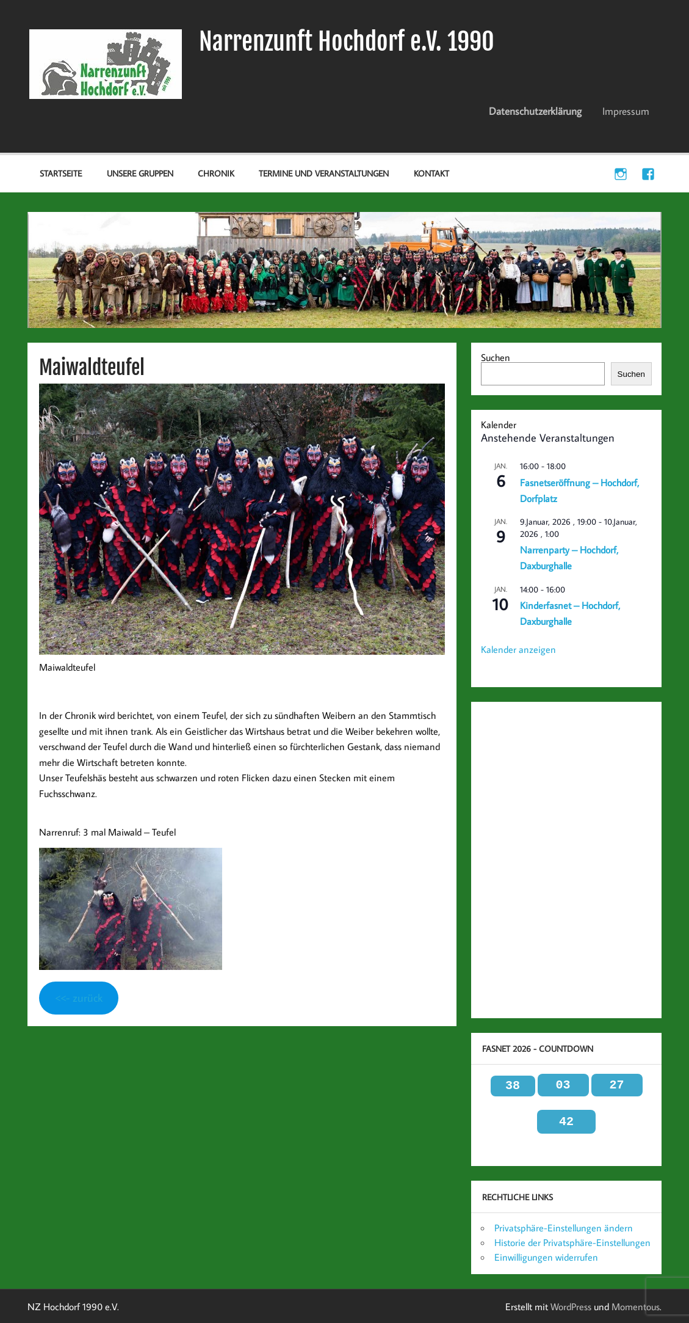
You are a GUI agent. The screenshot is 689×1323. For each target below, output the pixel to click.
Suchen (495, 357)
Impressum (625, 111)
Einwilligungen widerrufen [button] (546, 1257)
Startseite (61, 173)
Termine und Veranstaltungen (324, 173)
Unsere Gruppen (140, 173)
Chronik (216, 173)
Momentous (635, 1306)
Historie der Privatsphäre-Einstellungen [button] (572, 1242)
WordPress (570, 1306)
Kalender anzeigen (518, 649)
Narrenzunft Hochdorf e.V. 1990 (346, 41)
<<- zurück (79, 998)
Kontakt (431, 173)
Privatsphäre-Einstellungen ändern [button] (563, 1228)
